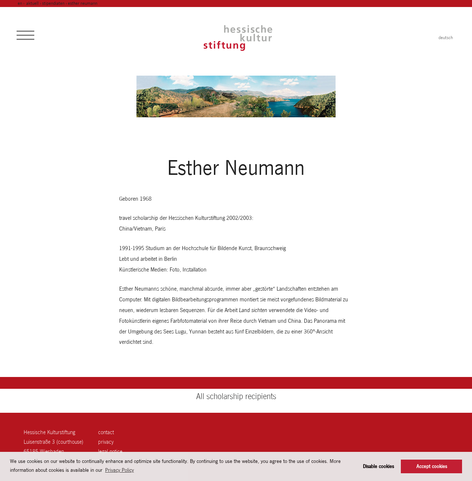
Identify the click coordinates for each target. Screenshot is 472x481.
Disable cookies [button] (378, 466)
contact (106, 432)
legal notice (110, 451)
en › (21, 3)
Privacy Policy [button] (119, 470)
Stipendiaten (53, 3)
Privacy (106, 442)
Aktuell (32, 3)
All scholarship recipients (236, 396)
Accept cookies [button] (431, 466)
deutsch (445, 37)
